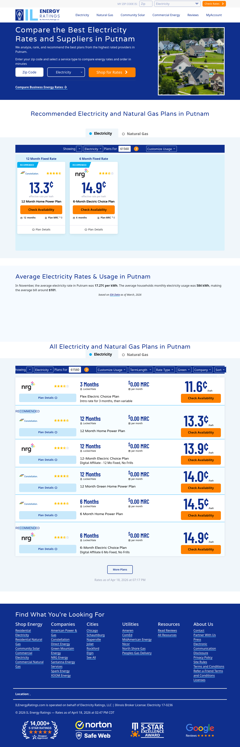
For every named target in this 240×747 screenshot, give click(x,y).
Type (163, 369)
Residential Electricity (23, 632)
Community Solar (133, 15)
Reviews (193, 15)
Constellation (60, 639)
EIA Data (115, 294)
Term (139, 369)
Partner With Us (205, 635)
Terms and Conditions (209, 666)
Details (43, 229)
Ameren (127, 630)
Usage (159, 149)
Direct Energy (60, 644)
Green (182, 370)
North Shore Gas (134, 648)
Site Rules (200, 662)
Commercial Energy (166, 15)
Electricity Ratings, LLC (96, 705)
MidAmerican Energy (137, 639)
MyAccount (214, 15)
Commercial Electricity (23, 655)
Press (197, 639)
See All (91, 657)
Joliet (90, 644)
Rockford (93, 648)
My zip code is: (127, 4)
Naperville (94, 639)
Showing (69, 149)
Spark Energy (60, 671)
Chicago (92, 630)
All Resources (167, 635)
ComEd (127, 635)
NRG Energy (59, 657)
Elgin (90, 653)
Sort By (218, 370)
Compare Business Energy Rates (41, 87)
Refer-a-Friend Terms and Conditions (208, 673)
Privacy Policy (203, 657)
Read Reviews (167, 630)
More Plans (120, 569)
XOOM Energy (61, 675)
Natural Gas (105, 15)
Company (201, 370)
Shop (112, 72)
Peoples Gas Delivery (137, 653)
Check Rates (214, 3)
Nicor (126, 644)
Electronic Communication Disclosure (205, 648)
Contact (199, 630)
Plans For (110, 149)
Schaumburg (96, 635)
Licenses (199, 680)
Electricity (82, 15)
